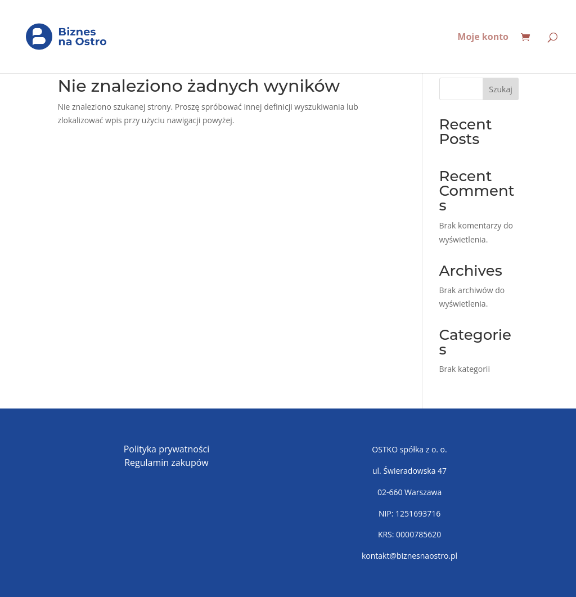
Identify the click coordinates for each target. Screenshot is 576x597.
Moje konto (482, 38)
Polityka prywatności (167, 449)
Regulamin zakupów (166, 462)
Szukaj (500, 89)
